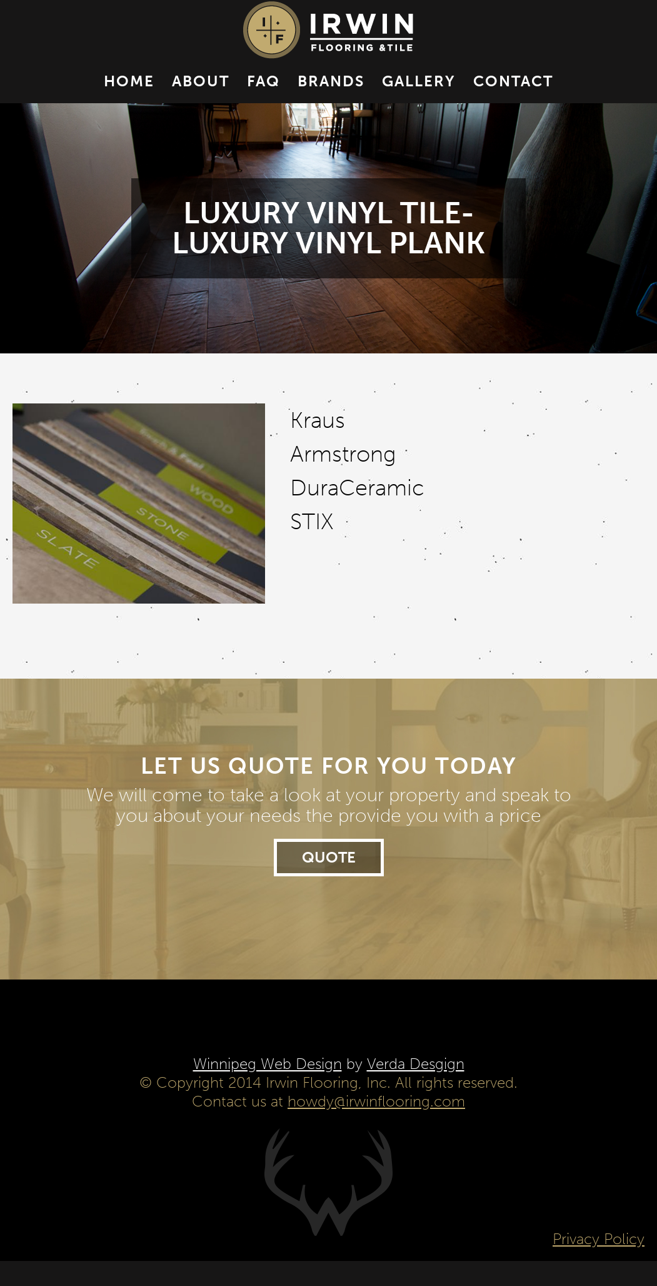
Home (129, 93)
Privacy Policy (598, 1264)
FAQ (263, 93)
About (200, 93)
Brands (331, 93)
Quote (329, 882)
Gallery (419, 93)
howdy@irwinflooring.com (376, 1126)
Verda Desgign (415, 1089)
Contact (513, 93)
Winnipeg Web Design (267, 1089)
